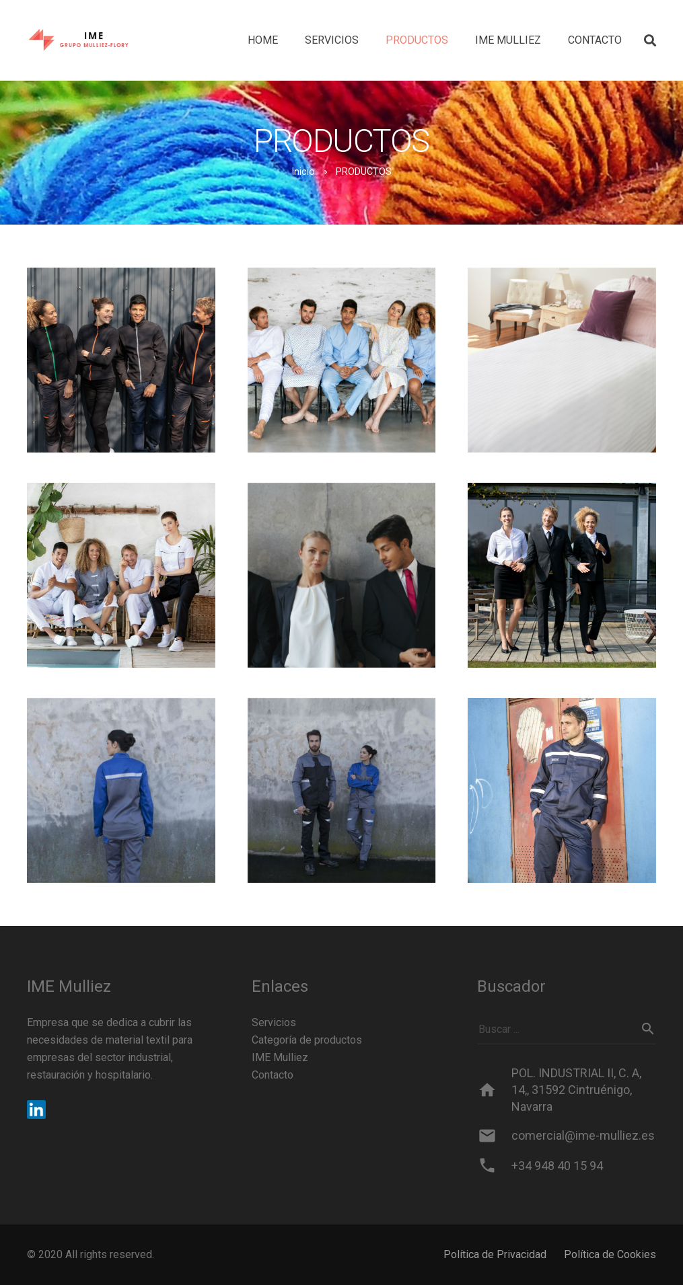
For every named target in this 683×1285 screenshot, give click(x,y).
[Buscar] (648, 1029)
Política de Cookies (610, 1254)
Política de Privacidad (494, 1254)
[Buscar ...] (566, 1029)
